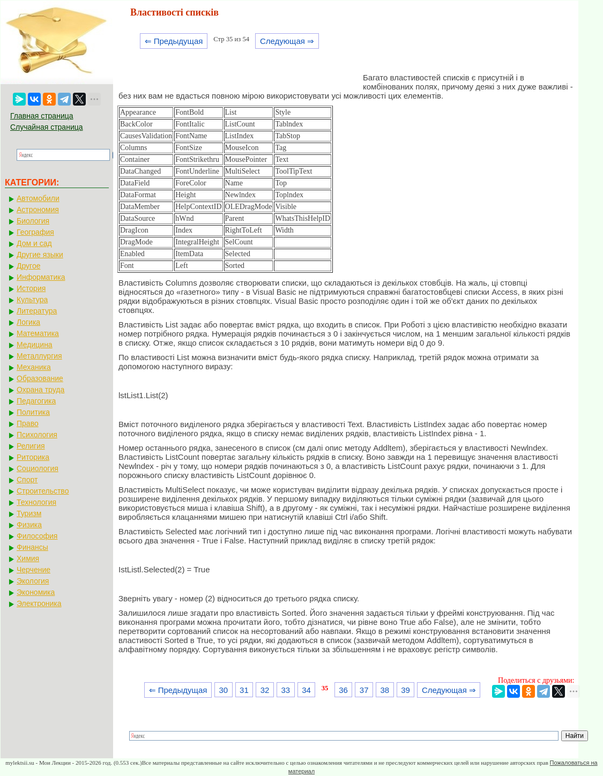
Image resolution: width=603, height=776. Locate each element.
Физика (29, 524)
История (31, 288)
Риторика (33, 457)
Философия (37, 536)
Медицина (35, 344)
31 (244, 690)
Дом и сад (34, 243)
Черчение (33, 569)
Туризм (29, 513)
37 (364, 690)
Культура (32, 299)
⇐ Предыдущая (174, 41)
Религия (31, 446)
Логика (28, 322)
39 (405, 690)
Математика (38, 333)
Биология (33, 221)
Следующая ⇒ (287, 41)
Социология (37, 468)
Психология (37, 434)
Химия (28, 558)
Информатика (41, 277)
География (35, 232)
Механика (34, 367)
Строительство (43, 491)
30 (223, 690)
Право (28, 423)
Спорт (27, 479)
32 (265, 690)
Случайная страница (46, 127)
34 (306, 690)
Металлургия (39, 356)
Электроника (39, 603)
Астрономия (38, 209)
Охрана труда (40, 389)
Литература (37, 311)
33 (285, 690)
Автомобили (38, 198)
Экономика (36, 592)
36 (343, 690)
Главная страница (41, 115)
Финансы (32, 547)
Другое (28, 266)
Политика (33, 412)
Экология (33, 581)
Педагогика (36, 401)
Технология (36, 502)
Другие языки (40, 254)
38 (385, 690)
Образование (40, 378)
